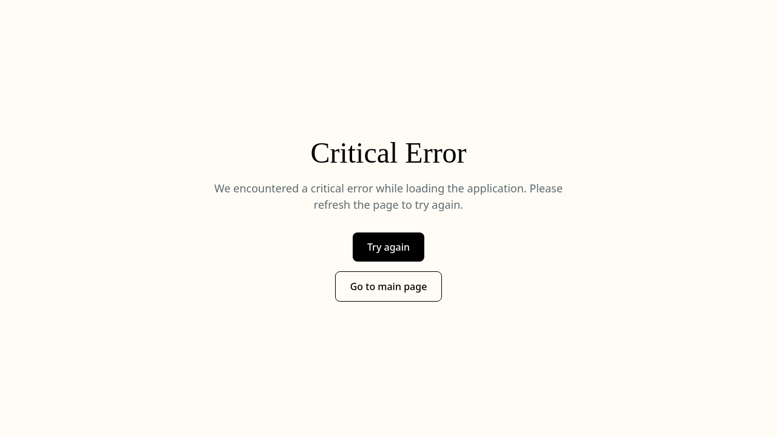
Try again (388, 247)
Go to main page (388, 286)
